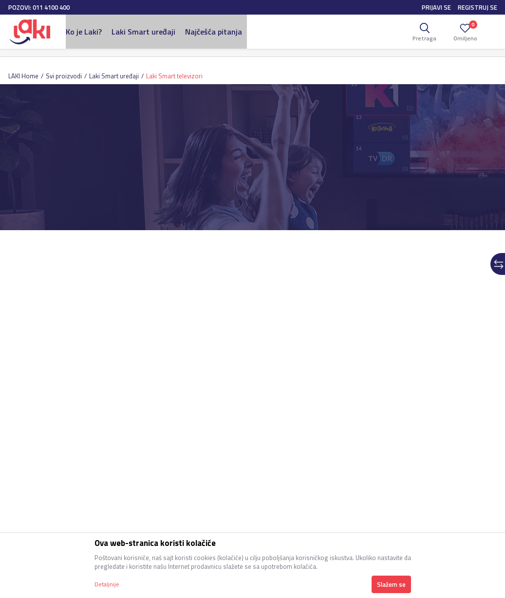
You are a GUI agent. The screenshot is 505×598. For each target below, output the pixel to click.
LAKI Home (23, 76)
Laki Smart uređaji (114, 76)
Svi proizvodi (64, 76)
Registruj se (477, 7)
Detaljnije (106, 584)
